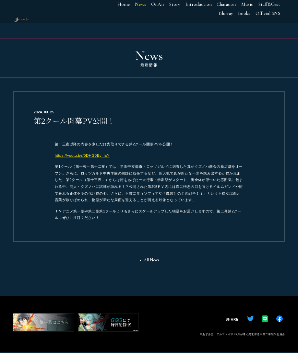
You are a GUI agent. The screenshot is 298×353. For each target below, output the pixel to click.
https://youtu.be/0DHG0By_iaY (82, 155)
